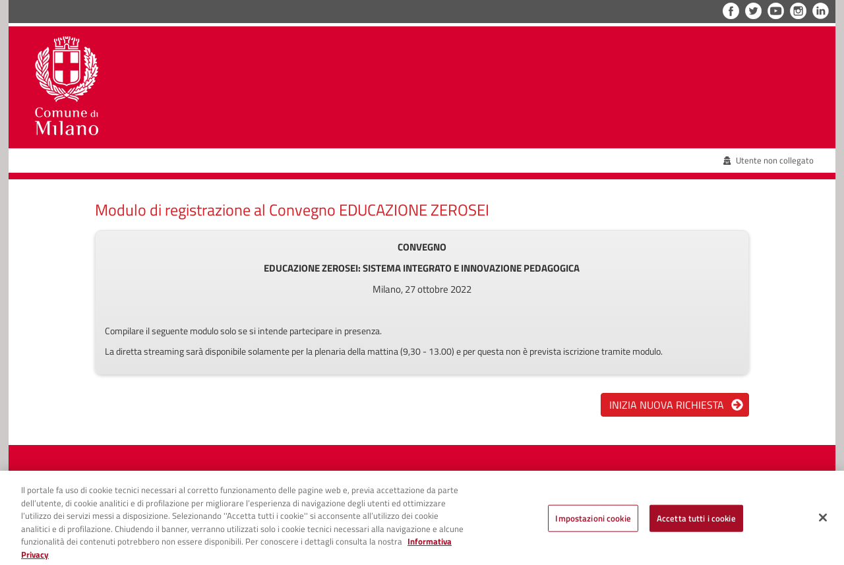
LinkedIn (820, 11)
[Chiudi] (822, 522)
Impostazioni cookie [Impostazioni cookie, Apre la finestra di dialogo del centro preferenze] (592, 522)
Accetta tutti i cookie (696, 522)
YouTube (776, 11)
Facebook (731, 11)
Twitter (753, 11)
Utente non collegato (768, 160)
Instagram (798, 11)
